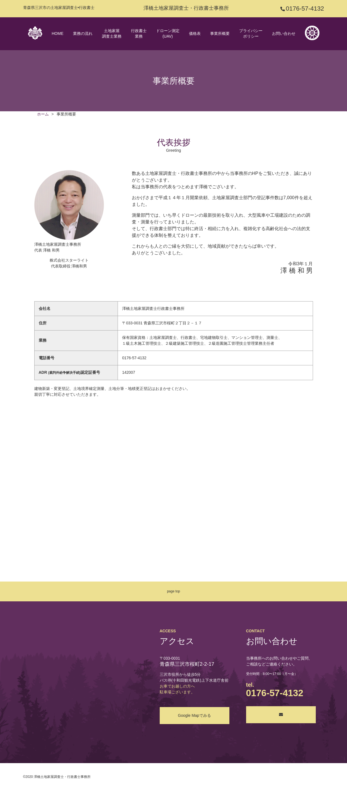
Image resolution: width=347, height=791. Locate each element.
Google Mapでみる (194, 715)
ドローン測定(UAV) (167, 33)
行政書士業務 (139, 33)
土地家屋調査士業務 (112, 33)
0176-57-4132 (305, 8)
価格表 (195, 33)
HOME (58, 33)
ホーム (43, 114)
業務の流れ (83, 33)
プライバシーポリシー (251, 33)
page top (173, 591)
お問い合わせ (283, 33)
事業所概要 (220, 33)
